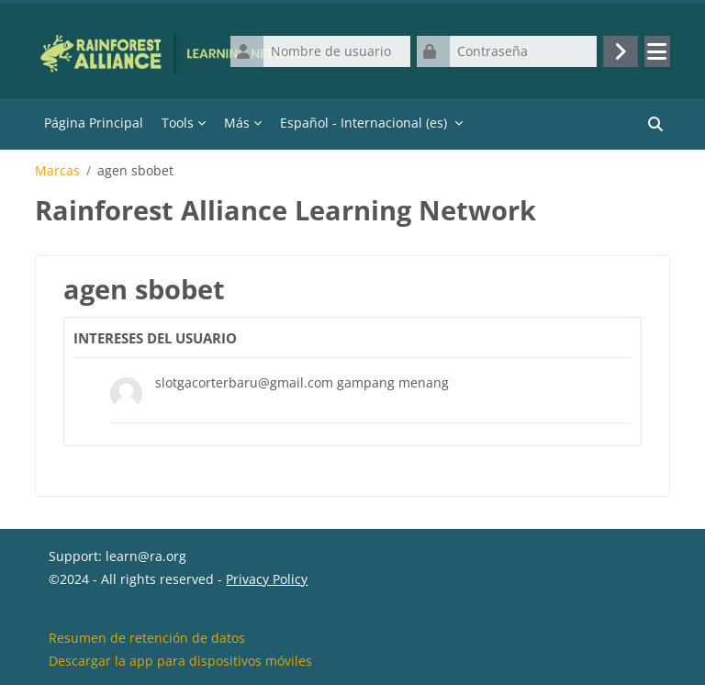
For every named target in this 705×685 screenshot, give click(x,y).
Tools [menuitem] (178, 122)
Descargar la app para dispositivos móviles (180, 660)
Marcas (57, 171)
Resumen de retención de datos (147, 637)
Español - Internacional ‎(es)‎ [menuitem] (363, 122)
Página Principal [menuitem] (93, 122)
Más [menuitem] (237, 122)
